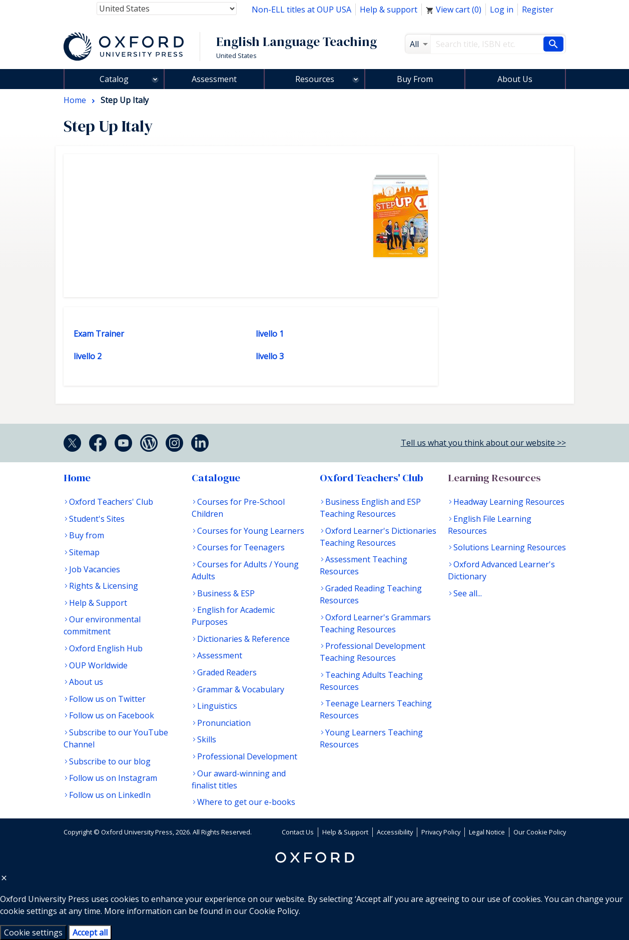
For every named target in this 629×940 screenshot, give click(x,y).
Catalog (114, 79)
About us (86, 681)
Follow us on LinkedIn (110, 794)
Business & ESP (226, 593)
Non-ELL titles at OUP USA (301, 9)
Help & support (388, 9)
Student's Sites (97, 518)
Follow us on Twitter (107, 698)
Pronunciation (224, 722)
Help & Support (98, 602)
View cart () (453, 9)
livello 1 (270, 333)
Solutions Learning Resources (509, 547)
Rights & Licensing (103, 585)
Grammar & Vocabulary (240, 689)
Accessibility (395, 831)
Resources (314, 79)
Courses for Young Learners (250, 530)
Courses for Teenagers (241, 547)
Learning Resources (494, 478)
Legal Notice (487, 831)
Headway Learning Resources (508, 501)
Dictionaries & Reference (243, 638)
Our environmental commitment (102, 625)
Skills (206, 739)
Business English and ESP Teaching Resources (370, 507)
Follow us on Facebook (111, 715)
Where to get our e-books (246, 801)
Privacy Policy (440, 831)
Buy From (415, 79)
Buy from (86, 535)
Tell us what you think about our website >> (483, 442)
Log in (501, 9)
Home (77, 478)
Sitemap (84, 552)
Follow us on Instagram (113, 777)
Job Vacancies (94, 569)
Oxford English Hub (106, 648)
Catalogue (216, 478)
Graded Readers (227, 672)
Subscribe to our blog (110, 761)
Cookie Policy (274, 910)
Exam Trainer (99, 333)
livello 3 (270, 356)
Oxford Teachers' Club (111, 501)
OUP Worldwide (98, 665)
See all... (467, 593)
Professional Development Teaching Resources (372, 651)
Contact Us (298, 831)
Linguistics (217, 705)
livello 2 (88, 356)
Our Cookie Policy (539, 831)
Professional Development (247, 756)
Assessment (214, 79)
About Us (514, 79)
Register (537, 9)
